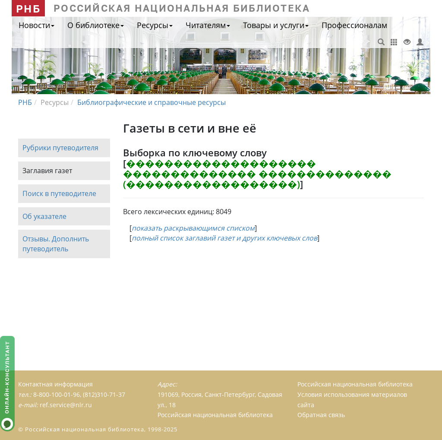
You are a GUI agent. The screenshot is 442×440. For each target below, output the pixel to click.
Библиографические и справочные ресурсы (151, 102)
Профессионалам (354, 25)
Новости (36, 25)
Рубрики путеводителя (60, 147)
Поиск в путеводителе (59, 193)
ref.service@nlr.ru (66, 405)
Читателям (208, 25)
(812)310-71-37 (104, 394)
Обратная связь (321, 415)
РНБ (28, 8)
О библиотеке (95, 25)
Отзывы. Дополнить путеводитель (55, 244)
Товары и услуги (276, 25)
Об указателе (44, 216)
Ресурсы (155, 25)
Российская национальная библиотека (355, 384)
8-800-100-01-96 (56, 394)
